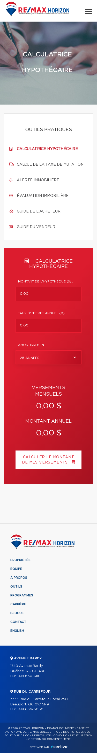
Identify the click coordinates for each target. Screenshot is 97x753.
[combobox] (48, 357)
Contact (18, 621)
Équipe (16, 568)
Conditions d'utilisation (72, 735)
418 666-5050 (30, 709)
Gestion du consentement (49, 739)
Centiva (59, 746)
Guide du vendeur (36, 227)
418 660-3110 (29, 676)
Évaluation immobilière (43, 196)
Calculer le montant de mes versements (48, 459)
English (17, 630)
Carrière (18, 604)
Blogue (17, 613)
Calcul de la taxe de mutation (50, 164)
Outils (16, 586)
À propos (18, 577)
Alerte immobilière (38, 180)
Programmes (21, 595)
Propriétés (20, 560)
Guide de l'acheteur (39, 211)
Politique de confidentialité (28, 735)
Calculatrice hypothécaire (47, 149)
